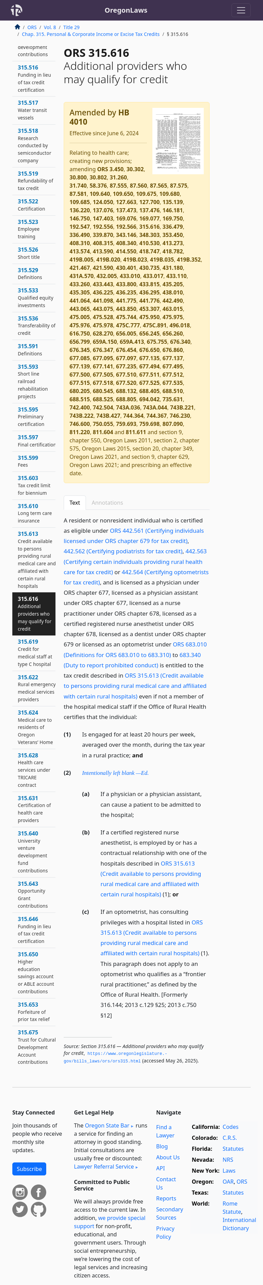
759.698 (149, 424)
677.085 (80, 358)
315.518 (34, 145)
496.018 (180, 325)
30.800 (78, 177)
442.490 (173, 300)
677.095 (103, 358)
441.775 (126, 300)
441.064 (80, 300)
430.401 (126, 268)
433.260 (80, 284)
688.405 (149, 391)
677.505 (103, 374)
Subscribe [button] (29, 1169)
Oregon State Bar (107, 1125)
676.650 (149, 350)
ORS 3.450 (110, 169)
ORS (32, 27)
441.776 (149, 300)
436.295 (149, 292)
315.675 (37, 1047)
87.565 (158, 185)
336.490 (80, 235)
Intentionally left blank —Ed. (115, 773)
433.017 (153, 276)
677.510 (126, 374)
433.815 (149, 284)
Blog (162, 1146)
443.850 (126, 309)
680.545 (103, 391)
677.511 (149, 374)
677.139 (80, 366)
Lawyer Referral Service (104, 1166)
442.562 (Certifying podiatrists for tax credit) (123, 551)
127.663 (126, 202)
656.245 (149, 333)
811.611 (136, 432)
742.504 (103, 407)
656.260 (173, 333)
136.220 (80, 210)
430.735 (149, 268)
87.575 (178, 185)
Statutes (233, 1148)
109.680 (169, 194)
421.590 (103, 268)
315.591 (30, 349)
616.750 (80, 333)
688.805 (126, 399)
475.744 (126, 317)
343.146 (126, 235)
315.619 (35, 652)
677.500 (80, 374)
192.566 (126, 226)
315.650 (36, 972)
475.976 (80, 325)
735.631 (173, 399)
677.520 (126, 383)
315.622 (37, 688)
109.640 (100, 194)
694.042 (149, 399)
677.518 (103, 383)
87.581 (78, 194)
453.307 (149, 309)
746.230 (180, 415)
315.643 (33, 894)
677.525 (149, 383)
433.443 (103, 284)
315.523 (29, 229)
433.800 (126, 284)
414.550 (126, 251)
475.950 (149, 317)
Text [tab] (75, 502)
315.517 (32, 110)
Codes (230, 1127)
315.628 (34, 770)
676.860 (173, 350)
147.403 (103, 218)
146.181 (173, 210)
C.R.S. (230, 1138)
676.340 (180, 341)
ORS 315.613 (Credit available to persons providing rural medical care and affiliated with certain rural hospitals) (135, 685)
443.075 (103, 309)
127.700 (149, 202)
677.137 (173, 358)
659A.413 (132, 341)
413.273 (173, 243)
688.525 (103, 399)
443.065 (80, 309)
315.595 (31, 417)
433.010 (130, 276)
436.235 (126, 292)
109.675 (146, 194)
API (160, 1168)
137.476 (149, 210)
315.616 (149, 226)
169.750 (173, 218)
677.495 (173, 366)
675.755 (157, 341)
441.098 (103, 300)
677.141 (103, 366)
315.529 (30, 273)
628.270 (103, 333)
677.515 (80, 383)
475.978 (103, 325)
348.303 (149, 235)
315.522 (31, 205)
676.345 (80, 350)
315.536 (36, 326)
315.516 (34, 78)
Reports (166, 1198)
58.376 (98, 185)
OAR (228, 1181)
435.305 (80, 292)
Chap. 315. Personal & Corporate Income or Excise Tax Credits (91, 34)
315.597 (37, 440)
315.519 (35, 181)
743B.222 (81, 415)
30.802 (98, 177)
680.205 (80, 391)
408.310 (80, 243)
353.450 (173, 235)
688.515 (80, 399)
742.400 (80, 407)
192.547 (80, 226)
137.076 (103, 210)
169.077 (149, 218)
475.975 (173, 317)
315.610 (35, 513)
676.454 (126, 350)
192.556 (103, 226)
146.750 (80, 218)
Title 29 (71, 27)
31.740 (78, 185)
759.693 (126, 424)
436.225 (103, 292)
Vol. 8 (50, 27)
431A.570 (81, 276)
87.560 (138, 185)
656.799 (80, 341)
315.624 (35, 727)
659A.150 (105, 341)
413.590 (103, 251)
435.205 (173, 284)
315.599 (28, 461)
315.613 (37, 559)
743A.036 (128, 407)
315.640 (33, 852)
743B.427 (108, 415)
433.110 (176, 276)
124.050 (103, 202)
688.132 (126, 391)
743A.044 (155, 407)
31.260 (118, 177)
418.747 (149, 251)
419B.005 (81, 259)
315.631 (34, 808)
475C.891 (155, 325)
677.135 (149, 358)
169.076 (126, 218)
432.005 (107, 276)
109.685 (80, 202)
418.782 (173, 251)
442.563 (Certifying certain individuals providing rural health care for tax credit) (135, 561)
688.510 (173, 391)
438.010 (173, 292)
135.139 (173, 202)
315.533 (35, 297)
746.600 (80, 424)
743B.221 (182, 407)
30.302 (134, 169)
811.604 (103, 432)
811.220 (80, 432)
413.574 (80, 251)
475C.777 (128, 325)
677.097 (126, 358)
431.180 (173, 268)
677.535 (173, 383)
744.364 (133, 415)
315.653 (34, 1012)
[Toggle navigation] (241, 10)
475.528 (103, 317)
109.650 (123, 194)
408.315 (103, 243)
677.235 (126, 366)
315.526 (29, 253)
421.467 (80, 268)
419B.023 (135, 259)
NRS (228, 1159)
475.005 (80, 317)
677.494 (149, 366)
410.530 (149, 243)
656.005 (126, 333)
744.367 (157, 415)
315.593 (33, 381)
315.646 (34, 929)
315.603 (34, 485)
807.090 (173, 424)
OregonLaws (126, 10)
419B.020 (108, 259)
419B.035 (162, 259)
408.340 (126, 243)
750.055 (103, 424)
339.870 (103, 235)
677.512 (173, 374)
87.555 (118, 185)
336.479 (173, 226)
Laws (229, 1170)
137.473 (126, 210)
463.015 (173, 309)
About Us (168, 1157)
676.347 (103, 350)
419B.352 (189, 259)
